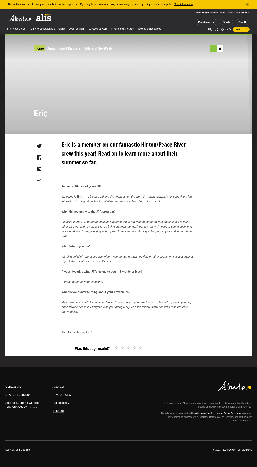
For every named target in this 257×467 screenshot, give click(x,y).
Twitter (39, 146)
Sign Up (242, 22)
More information (183, 4)
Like (222, 29)
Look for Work (76, 28)
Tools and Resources (149, 28)
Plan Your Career (16, 28)
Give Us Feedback (17, 394)
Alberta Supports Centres (22, 402)
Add (216, 29)
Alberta (19, 18)
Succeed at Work (97, 28)
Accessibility (61, 402)
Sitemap (58, 411)
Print (229, 29)
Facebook (39, 157)
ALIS (43, 18)
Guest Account (206, 22)
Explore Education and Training (47, 28)
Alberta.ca (59, 386)
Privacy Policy (62, 394)
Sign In (226, 22)
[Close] (247, 4)
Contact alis (13, 386)
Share (210, 29)
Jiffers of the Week (98, 48)
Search (239, 29)
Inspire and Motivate (122, 28)
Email (39, 180)
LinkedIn (39, 169)
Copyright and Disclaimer (18, 449)
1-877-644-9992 (242, 12)
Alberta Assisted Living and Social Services (217, 413)
